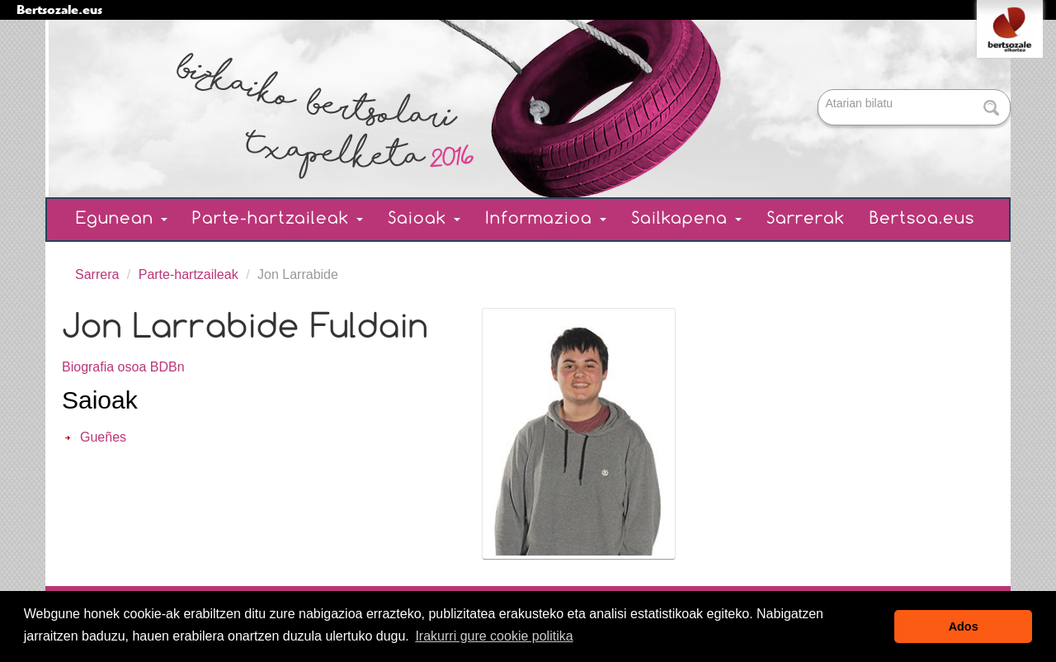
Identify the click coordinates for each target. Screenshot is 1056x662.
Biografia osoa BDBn (123, 367)
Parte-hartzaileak (277, 219)
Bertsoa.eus (922, 219)
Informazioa (545, 219)
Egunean (121, 219)
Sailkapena (686, 219)
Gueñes (103, 437)
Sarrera (97, 274)
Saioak (424, 219)
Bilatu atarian (819, 90)
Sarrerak (805, 219)
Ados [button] (963, 626)
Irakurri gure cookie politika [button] (494, 636)
